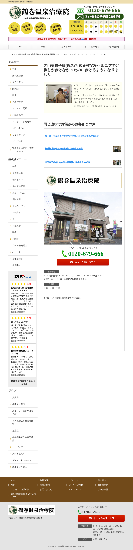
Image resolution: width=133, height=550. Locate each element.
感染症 (15, 431)
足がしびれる (18, 193)
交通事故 (16, 265)
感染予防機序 (18, 404)
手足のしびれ (18, 206)
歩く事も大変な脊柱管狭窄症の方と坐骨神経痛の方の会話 (72, 136)
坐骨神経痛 (17, 173)
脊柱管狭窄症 (18, 186)
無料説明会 (17, 76)
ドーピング (17, 447)
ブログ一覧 (17, 141)
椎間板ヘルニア (19, 179)
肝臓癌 (15, 397)
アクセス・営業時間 (89, 46)
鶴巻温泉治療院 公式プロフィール (23, 150)
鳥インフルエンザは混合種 (22, 412)
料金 (43, 46)
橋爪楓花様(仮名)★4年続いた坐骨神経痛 (64, 148)
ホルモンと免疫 (19, 467)
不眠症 (15, 239)
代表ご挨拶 (17, 102)
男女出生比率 (18, 454)
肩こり (15, 219)
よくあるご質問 (19, 108)
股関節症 (16, 199)
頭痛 (14, 232)
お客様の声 (66, 46)
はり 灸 (16, 252)
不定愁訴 (16, 226)
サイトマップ (18, 135)
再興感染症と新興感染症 (22, 422)
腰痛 (14, 166)
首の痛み (16, 212)
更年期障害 (17, 259)
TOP (20, 46)
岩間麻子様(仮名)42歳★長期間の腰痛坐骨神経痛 (67, 162)
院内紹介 (16, 89)
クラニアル (17, 82)
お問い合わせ (113, 46)
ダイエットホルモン (21, 460)
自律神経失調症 (19, 245)
